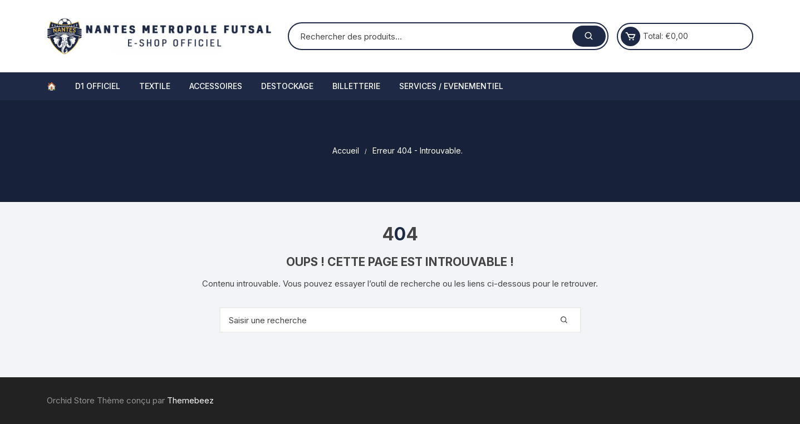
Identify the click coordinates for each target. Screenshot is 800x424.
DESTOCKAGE (287, 86)
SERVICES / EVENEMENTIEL (451, 86)
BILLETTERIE (356, 86)
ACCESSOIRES (215, 86)
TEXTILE (154, 86)
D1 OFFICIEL (97, 86)
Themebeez (190, 400)
